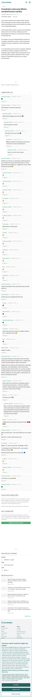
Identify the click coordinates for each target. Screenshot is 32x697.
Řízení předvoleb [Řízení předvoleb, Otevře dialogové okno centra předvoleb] (16, 694)
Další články (28, 616)
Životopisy (19, 636)
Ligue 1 (2, 634)
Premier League (4, 628)
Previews (19, 629)
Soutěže (3, 626)
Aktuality (4, 6)
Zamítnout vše (16, 689)
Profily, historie (20, 637)
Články (18, 626)
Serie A (2, 631)
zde (6, 519)
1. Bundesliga (4, 633)
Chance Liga (3, 636)
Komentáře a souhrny (21, 631)
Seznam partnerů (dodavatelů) (10, 680)
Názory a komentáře (21, 633)
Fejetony (18, 634)
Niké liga (3, 637)
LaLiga (2, 629)
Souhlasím (16, 684)
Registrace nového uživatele (16, 522)
